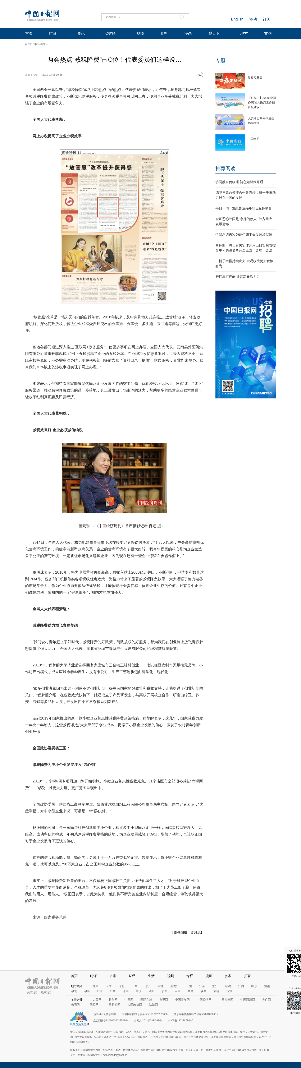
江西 (241, 986)
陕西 (203, 991)
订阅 (266, 19)
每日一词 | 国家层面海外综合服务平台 (243, 208)
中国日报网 (31, 44)
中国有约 (254, 138)
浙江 (215, 986)
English (237, 19)
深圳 (229, 991)
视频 (140, 33)
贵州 (165, 991)
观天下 (214, 33)
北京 (96, 986)
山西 (134, 986)
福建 (228, 986)
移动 (253, 19)
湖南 (87, 991)
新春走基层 (255, 77)
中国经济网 (204, 999)
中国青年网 (182, 999)
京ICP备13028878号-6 (180, 1020)
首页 (29, 33)
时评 (93, 976)
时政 (52, 33)
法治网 (153, 1004)
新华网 (113, 999)
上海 (189, 986)
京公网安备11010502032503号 (110, 1020)
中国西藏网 (247, 999)
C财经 (110, 33)
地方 (244, 33)
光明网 (75, 1004)
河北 (121, 986)
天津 (108, 986)
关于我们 (32, 992)
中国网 (128, 999)
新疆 (216, 991)
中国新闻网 (113, 1004)
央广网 (266, 999)
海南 (126, 991)
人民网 (97, 999)
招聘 (247, 976)
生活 (151, 976)
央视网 (163, 999)
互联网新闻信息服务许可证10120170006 (145, 1014)
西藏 (190, 991)
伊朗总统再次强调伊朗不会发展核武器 (243, 234)
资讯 (81, 33)
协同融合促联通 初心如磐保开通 (239, 182)
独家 (228, 976)
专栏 (164, 33)
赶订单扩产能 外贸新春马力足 (237, 276)
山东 (254, 986)
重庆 (139, 991)
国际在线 (146, 999)
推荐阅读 (225, 168)
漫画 (188, 33)
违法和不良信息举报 (104, 1014)
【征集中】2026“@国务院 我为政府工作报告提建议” (262, 102)
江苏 (202, 986)
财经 (132, 976)
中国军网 (93, 1004)
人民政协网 (134, 1004)
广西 (113, 991)
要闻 (42, 44)
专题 (220, 60)
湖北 (74, 991)
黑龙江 (174, 986)
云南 (178, 991)
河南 (267, 986)
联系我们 (46, 992)
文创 (268, 33)
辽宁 (147, 986)
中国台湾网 (226, 999)
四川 (152, 991)
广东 (100, 991)
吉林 (160, 986)
